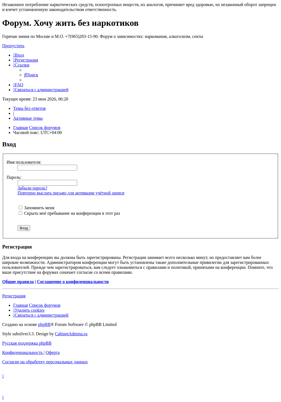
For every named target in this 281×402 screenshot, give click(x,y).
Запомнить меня (36, 207)
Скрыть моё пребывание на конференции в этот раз (69, 213)
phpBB (44, 324)
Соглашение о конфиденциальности (73, 281)
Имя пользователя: (24, 162)
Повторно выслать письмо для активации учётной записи (71, 193)
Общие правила (18, 281)
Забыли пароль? (32, 188)
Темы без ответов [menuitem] (29, 108)
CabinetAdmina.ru (71, 333)
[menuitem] (18, 55)
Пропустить (13, 45)
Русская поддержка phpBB (27, 343)
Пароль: (14, 177)
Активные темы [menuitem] (28, 118)
